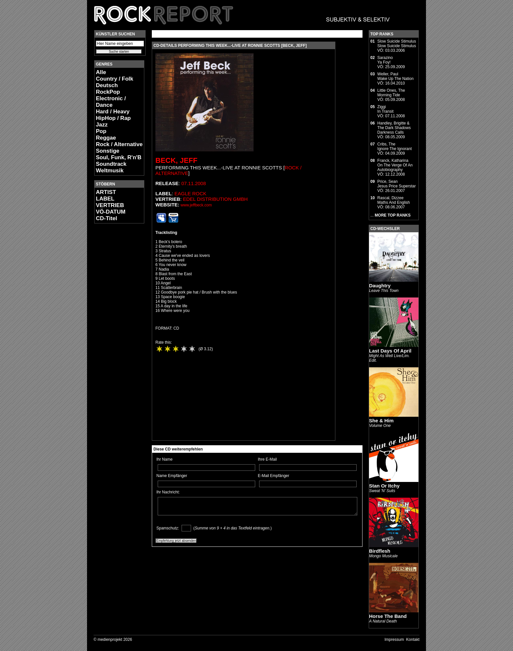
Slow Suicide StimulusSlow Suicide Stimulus (396, 43)
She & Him (381, 420)
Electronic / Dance (111, 101)
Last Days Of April (390, 351)
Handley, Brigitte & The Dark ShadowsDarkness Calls (394, 128)
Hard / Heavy (113, 111)
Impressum (394, 639)
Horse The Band (388, 616)
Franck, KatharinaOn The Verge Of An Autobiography (395, 165)
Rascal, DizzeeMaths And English (393, 200)
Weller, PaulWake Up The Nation (395, 76)
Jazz (102, 125)
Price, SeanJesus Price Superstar (396, 183)
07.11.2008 (193, 183)
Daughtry (380, 285)
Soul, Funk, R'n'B (118, 157)
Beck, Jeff (176, 160)
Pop (101, 131)
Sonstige (107, 151)
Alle (101, 72)
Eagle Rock (190, 193)
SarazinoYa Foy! (385, 60)
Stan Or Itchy (384, 485)
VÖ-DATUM (110, 212)
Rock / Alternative (119, 144)
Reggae (106, 138)
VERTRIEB (110, 205)
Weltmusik (110, 170)
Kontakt (412, 639)
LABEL (105, 199)
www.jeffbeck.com (196, 205)
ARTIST (106, 192)
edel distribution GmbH (215, 199)
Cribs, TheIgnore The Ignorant (394, 146)
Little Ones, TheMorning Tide (391, 92)
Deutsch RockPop (108, 88)
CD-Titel (106, 218)
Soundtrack (111, 164)
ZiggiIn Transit (385, 109)
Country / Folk (114, 79)
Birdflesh (379, 551)
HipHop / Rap (113, 118)
